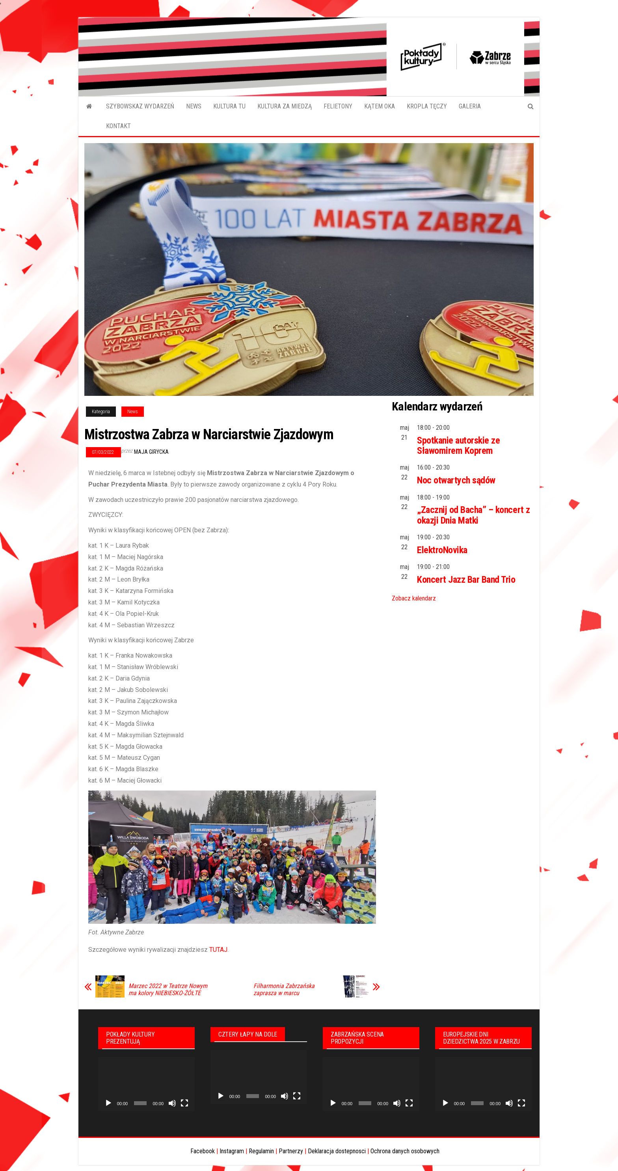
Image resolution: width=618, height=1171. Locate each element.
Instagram (232, 1151)
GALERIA (470, 106)
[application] (146, 1084)
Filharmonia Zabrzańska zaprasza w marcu (284, 990)
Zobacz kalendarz (414, 598)
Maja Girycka (151, 452)
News (132, 411)
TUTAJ (217, 949)
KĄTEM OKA (379, 106)
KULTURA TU (229, 106)
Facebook (202, 1151)
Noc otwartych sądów (456, 480)
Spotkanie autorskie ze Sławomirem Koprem (458, 445)
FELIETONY (338, 106)
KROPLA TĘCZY (427, 106)
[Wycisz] (172, 1103)
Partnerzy (291, 1151)
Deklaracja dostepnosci (337, 1151)
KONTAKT (118, 126)
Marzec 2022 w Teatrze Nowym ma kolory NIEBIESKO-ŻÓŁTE (167, 990)
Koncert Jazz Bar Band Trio (466, 579)
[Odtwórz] (108, 1103)
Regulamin (261, 1151)
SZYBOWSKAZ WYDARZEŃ (140, 106)
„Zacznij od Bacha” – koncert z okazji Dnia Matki (473, 515)
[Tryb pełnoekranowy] (184, 1103)
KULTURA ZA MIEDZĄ (284, 106)
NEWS (193, 106)
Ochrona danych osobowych (404, 1151)
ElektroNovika (442, 550)
